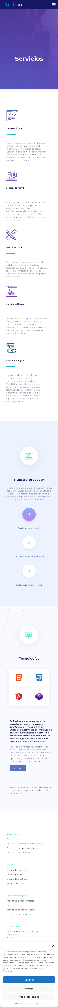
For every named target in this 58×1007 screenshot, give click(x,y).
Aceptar (29, 979)
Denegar (29, 988)
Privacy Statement (35, 1003)
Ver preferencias (29, 996)
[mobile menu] (53, 4)
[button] (53, 945)
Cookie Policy (20, 1003)
